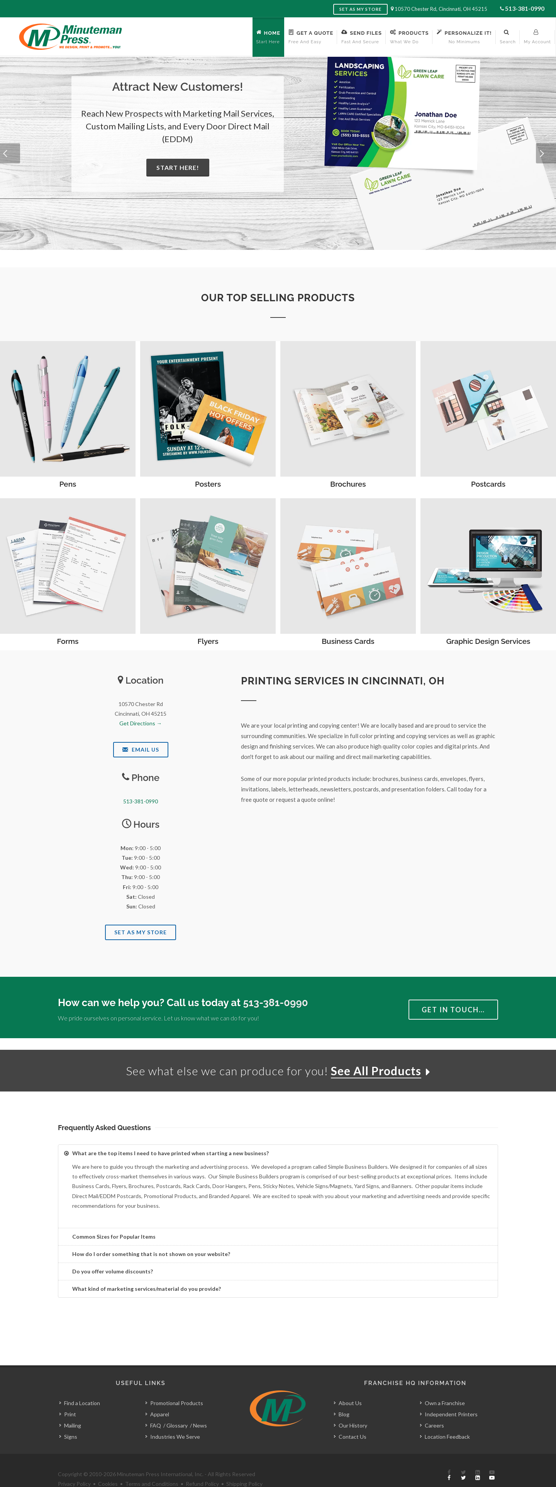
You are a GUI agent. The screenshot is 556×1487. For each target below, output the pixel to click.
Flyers (207, 641)
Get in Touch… (453, 1009)
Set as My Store (360, 9)
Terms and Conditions (151, 1466)
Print (70, 1397)
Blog (344, 1397)
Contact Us (352, 1419)
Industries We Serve (175, 1419)
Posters (208, 484)
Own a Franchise (445, 1385)
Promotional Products (176, 1385)
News (200, 1408)
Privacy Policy (74, 1466)
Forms (68, 641)
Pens (67, 484)
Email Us (140, 749)
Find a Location (82, 1385)
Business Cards (348, 641)
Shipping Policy (244, 1466)
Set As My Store (140, 932)
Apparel (159, 1397)
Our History (353, 1408)
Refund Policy (202, 1466)
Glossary (177, 1408)
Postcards (488, 484)
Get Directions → (140, 723)
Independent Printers (451, 1397)
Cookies (108, 1466)
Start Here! (177, 167)
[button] (10, 153)
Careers (434, 1408)
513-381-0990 (524, 8)
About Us (350, 1385)
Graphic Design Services (488, 641)
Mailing (72, 1408)
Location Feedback (447, 1419)
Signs (70, 1419)
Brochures (348, 484)
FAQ (155, 1408)
